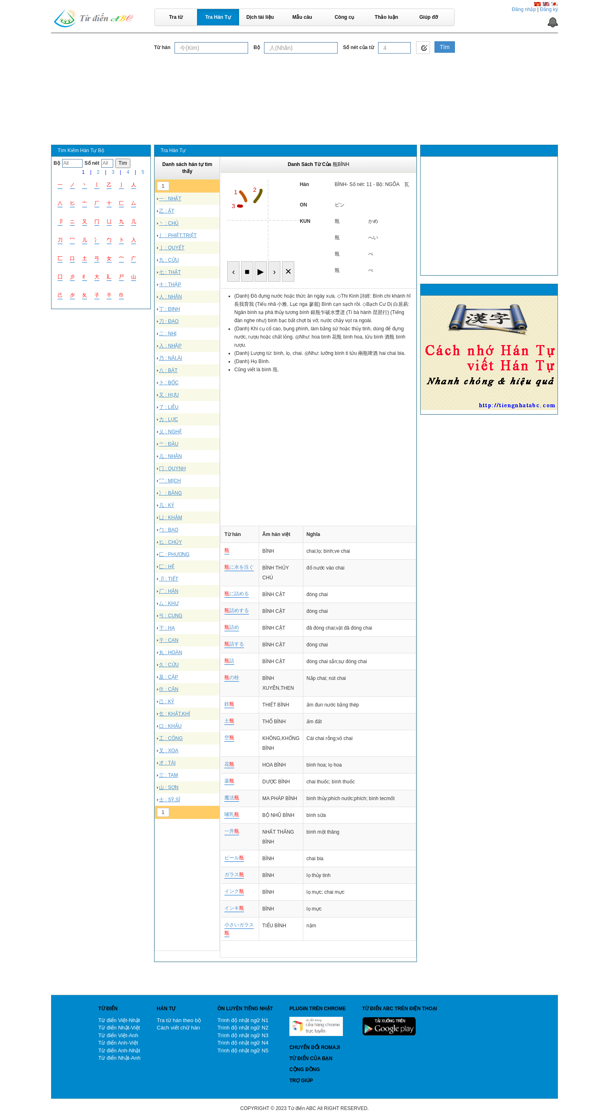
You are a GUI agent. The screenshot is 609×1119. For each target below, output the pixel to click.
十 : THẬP (170, 284)
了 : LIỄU (169, 407)
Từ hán (162, 47)
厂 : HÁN (168, 591)
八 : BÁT (168, 370)
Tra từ (176, 17)
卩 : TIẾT (168, 579)
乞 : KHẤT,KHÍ (174, 714)
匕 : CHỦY (170, 542)
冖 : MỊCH (170, 481)
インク (234, 891)
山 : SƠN (169, 787)
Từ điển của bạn (310, 1058)
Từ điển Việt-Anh (118, 1035)
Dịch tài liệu (260, 17)
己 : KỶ (166, 701)
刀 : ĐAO (169, 321)
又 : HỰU (169, 395)
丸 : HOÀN (170, 652)
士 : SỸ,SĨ (169, 800)
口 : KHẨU (170, 726)
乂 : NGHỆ (170, 432)
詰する (234, 644)
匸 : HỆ (167, 567)
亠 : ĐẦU (168, 444)
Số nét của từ (358, 47)
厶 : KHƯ (169, 603)
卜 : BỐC (169, 383)
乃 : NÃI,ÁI (170, 358)
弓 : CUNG (170, 616)
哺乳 (231, 814)
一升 (231, 831)
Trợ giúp (301, 1080)
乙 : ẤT (166, 211)
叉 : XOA (168, 750)
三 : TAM (168, 775)
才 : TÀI (167, 763)
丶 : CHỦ (169, 223)
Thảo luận (386, 17)
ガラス (234, 874)
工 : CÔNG (171, 738)
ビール (234, 858)
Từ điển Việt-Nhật (119, 1020)
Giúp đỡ (428, 17)
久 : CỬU (169, 665)
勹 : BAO (168, 530)
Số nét (92, 163)
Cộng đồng (304, 1069)
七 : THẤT (170, 272)
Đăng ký (549, 9)
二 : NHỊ (168, 333)
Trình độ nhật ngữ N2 (243, 1028)
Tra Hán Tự (218, 17)
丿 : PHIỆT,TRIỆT (178, 235)
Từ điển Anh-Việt (118, 1043)
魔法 (231, 798)
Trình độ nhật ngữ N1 (243, 1020)
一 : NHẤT (170, 199)
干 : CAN (168, 640)
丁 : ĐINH (169, 309)
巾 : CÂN (168, 689)
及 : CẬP (168, 677)
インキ (234, 908)
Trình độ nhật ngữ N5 (243, 1050)
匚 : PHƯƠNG (174, 554)
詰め (231, 627)
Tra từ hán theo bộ (179, 1020)
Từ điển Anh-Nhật (119, 1050)
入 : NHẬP (170, 346)
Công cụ (344, 17)
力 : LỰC (168, 419)
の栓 (231, 677)
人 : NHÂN (170, 297)
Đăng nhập (524, 9)
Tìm (445, 47)
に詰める (236, 594)
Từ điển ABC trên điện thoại (399, 1008)
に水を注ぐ (239, 567)
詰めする (236, 610)
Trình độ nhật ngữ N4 (243, 1043)
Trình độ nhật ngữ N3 (243, 1035)
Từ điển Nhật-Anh (119, 1058)
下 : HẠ (167, 628)
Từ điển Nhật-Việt (119, 1028)
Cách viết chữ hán (178, 1028)
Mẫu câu (302, 17)
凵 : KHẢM (170, 517)
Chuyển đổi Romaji (314, 1047)
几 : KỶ (166, 505)
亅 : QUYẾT (171, 248)
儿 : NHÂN (170, 456)
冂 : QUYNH (172, 468)
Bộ (256, 47)
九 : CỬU (169, 260)
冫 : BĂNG (170, 493)
